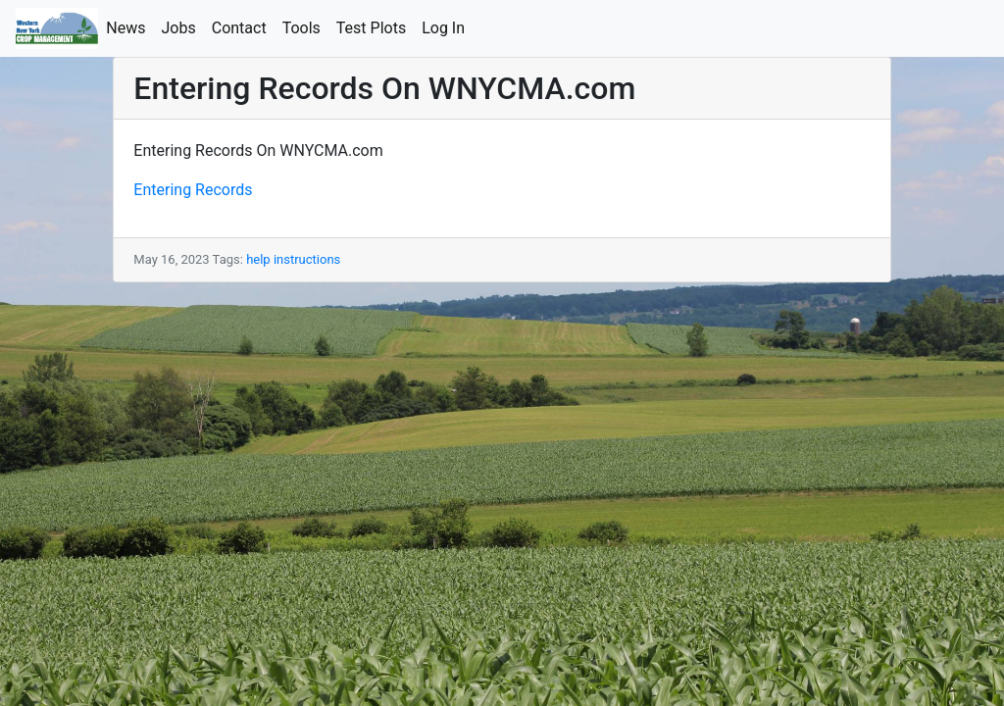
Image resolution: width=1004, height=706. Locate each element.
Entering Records (192, 189)
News (129, 27)
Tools (305, 27)
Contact (243, 27)
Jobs (183, 27)
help (258, 259)
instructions (307, 259)
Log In (447, 27)
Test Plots (375, 27)
